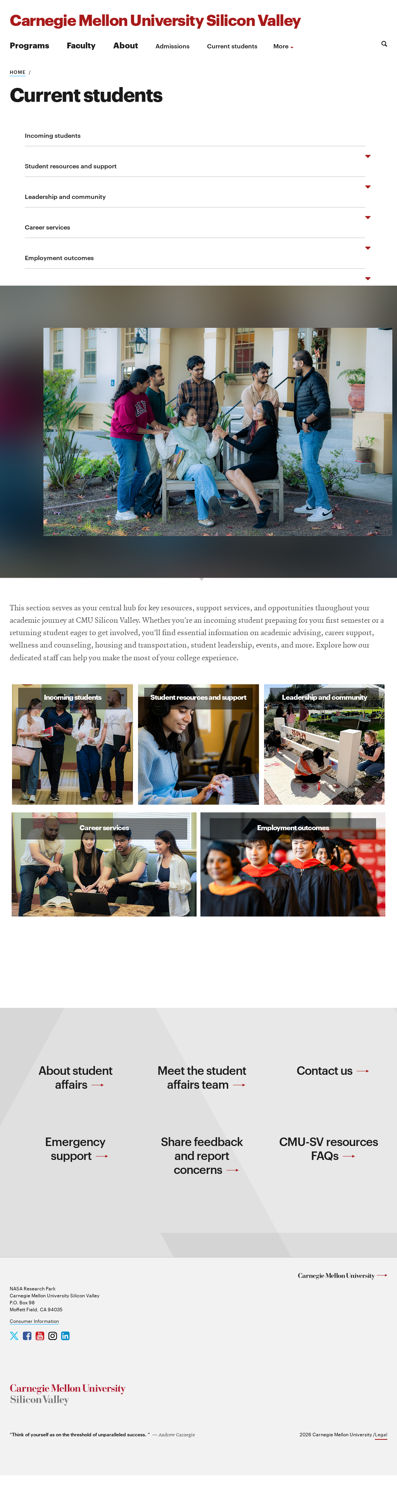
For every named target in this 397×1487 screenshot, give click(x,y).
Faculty (81, 44)
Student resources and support (71, 165)
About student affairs (75, 1088)
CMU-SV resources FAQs (328, 1159)
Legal (381, 1445)
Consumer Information (34, 1332)
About (125, 44)
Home (18, 71)
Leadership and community (65, 196)
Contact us (333, 1081)
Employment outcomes (59, 257)
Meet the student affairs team (201, 1088)
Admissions (172, 45)
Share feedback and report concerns (202, 1166)
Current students (232, 45)
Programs (29, 44)
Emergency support (76, 1159)
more (280, 45)
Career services (47, 227)
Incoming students (53, 135)
